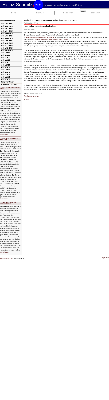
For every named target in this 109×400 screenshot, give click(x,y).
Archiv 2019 (5, 67)
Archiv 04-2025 (7, 31)
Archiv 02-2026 (7, 50)
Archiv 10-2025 (7, 43)
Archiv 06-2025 (7, 33)
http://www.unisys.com (31, 96)
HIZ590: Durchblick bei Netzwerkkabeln (8, 203)
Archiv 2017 (5, 72)
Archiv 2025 (5, 53)
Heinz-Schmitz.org (6, 258)
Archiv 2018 (5, 70)
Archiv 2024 (5, 55)
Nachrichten (68, 13)
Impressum (95, 13)
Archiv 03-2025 (7, 29)
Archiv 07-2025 (7, 36)
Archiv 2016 (5, 75)
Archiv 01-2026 (7, 48)
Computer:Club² (7, 82)
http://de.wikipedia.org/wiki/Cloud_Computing (39, 37)
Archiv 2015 (5, 77)
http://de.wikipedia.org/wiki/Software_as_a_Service (51, 39)
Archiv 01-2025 (7, 24)
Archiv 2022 (5, 60)
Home (13, 13)
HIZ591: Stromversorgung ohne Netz (9, 139)
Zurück (26, 99)
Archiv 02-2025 (7, 26)
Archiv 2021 (5, 62)
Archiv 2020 (5, 65)
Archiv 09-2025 (7, 41)
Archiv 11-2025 (7, 46)
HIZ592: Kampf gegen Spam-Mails (10, 88)
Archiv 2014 (5, 79)
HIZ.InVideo (41, 13)
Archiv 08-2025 (7, 38)
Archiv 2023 (5, 58)
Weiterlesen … (4, 135)
